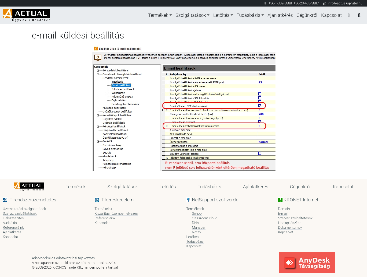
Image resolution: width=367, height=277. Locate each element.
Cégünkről (307, 15)
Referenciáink (13, 227)
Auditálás (10, 223)
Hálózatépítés (13, 218)
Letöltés (221, 15)
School (197, 213)
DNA (195, 223)
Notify (196, 232)
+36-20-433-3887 (306, 3)
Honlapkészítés (289, 223)
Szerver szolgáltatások (295, 218)
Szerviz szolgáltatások (20, 213)
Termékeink (103, 209)
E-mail (282, 213)
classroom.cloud (204, 218)
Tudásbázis (248, 15)
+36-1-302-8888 (280, 3)
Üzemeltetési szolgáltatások (24, 209)
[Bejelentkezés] (349, 15)
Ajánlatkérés (280, 15)
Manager (199, 227)
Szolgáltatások (191, 15)
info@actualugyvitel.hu (342, 3)
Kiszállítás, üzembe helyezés (116, 213)
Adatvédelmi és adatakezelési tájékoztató (63, 258)
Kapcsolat (331, 15)
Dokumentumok (290, 227)
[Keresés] (359, 15)
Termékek (158, 15)
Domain (284, 209)
